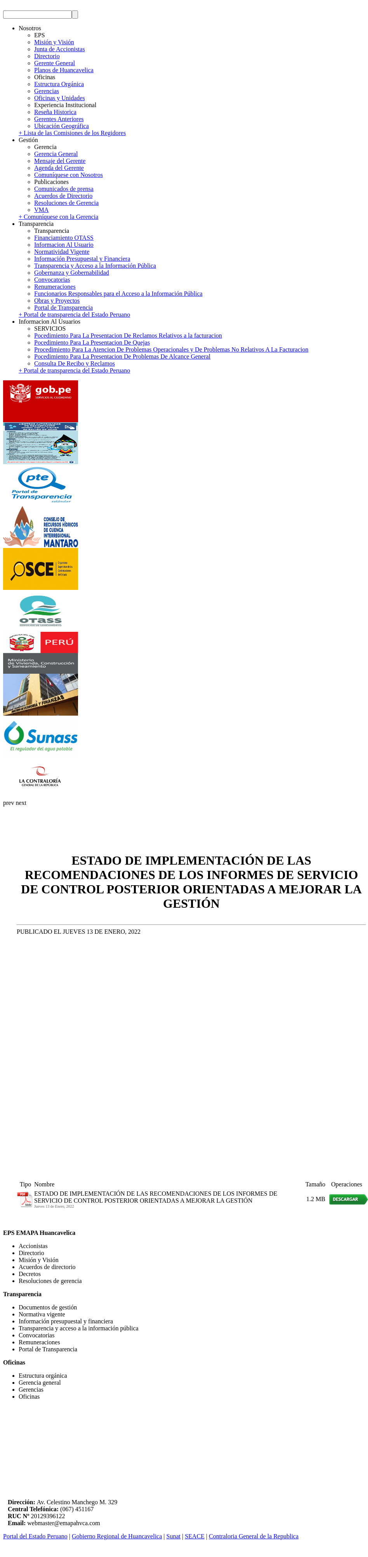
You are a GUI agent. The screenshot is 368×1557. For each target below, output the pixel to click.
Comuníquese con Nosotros (68, 175)
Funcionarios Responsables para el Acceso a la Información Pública (118, 293)
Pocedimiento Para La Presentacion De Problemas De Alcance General (122, 356)
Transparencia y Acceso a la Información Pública (95, 265)
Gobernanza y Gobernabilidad (71, 272)
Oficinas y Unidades (59, 98)
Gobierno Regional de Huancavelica (117, 1536)
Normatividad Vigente (61, 251)
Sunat (174, 1536)
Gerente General (54, 63)
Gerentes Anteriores (59, 119)
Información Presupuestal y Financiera (82, 258)
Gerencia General (56, 154)
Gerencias (46, 91)
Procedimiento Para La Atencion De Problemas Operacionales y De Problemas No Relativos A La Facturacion (171, 349)
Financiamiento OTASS (64, 237)
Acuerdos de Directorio (63, 195)
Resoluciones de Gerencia (66, 202)
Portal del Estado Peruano (35, 1536)
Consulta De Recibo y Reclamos (74, 363)
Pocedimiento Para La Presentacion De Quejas (92, 342)
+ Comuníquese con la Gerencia (58, 216)
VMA (41, 209)
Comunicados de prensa (64, 189)
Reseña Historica (55, 112)
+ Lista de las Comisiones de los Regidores (72, 133)
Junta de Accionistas (59, 49)
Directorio (47, 56)
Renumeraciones (55, 286)
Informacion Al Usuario (64, 244)
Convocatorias (52, 279)
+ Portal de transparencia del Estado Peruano (74, 314)
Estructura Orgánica (59, 84)
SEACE (195, 1536)
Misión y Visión (54, 42)
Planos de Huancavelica (64, 70)
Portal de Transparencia (63, 307)
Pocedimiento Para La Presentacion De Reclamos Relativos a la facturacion (128, 335)
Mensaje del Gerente (59, 161)
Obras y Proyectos (57, 300)
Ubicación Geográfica (61, 126)
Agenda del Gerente (59, 168)
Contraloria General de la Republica (254, 1536)
